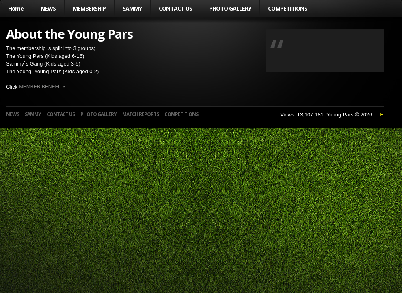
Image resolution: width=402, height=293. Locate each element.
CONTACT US (175, 8)
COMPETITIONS (287, 8)
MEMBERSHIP (89, 8)
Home (16, 8)
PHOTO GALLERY (230, 8)
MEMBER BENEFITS (42, 87)
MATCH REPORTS (140, 114)
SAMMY (132, 8)
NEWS (48, 8)
